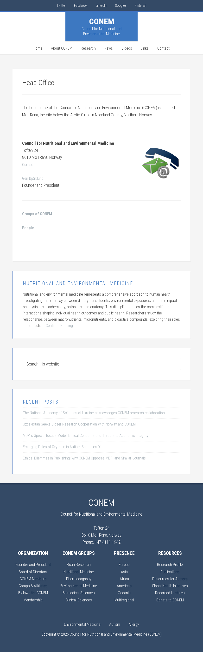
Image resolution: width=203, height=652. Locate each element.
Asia (124, 571)
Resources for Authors (170, 578)
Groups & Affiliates (33, 585)
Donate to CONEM (170, 599)
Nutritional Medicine (79, 571)
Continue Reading (59, 325)
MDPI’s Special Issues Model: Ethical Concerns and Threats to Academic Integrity (85, 435)
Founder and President (32, 564)
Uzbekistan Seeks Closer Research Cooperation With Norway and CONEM (79, 424)
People (28, 227)
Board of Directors (33, 571)
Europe (124, 564)
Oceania (124, 592)
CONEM (101, 21)
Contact (28, 164)
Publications (170, 571)
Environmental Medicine (78, 585)
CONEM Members (33, 578)
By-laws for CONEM (33, 592)
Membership (33, 599)
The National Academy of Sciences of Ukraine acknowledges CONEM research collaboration (94, 413)
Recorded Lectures (170, 592)
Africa (124, 578)
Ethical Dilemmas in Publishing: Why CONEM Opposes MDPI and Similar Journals (84, 458)
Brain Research (78, 564)
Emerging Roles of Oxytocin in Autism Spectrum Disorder (67, 447)
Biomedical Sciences (78, 592)
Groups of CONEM (38, 213)
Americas (124, 585)
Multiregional (124, 599)
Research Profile (170, 564)
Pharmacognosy (78, 578)
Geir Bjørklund (33, 178)
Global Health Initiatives (170, 585)
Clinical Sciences (79, 599)
